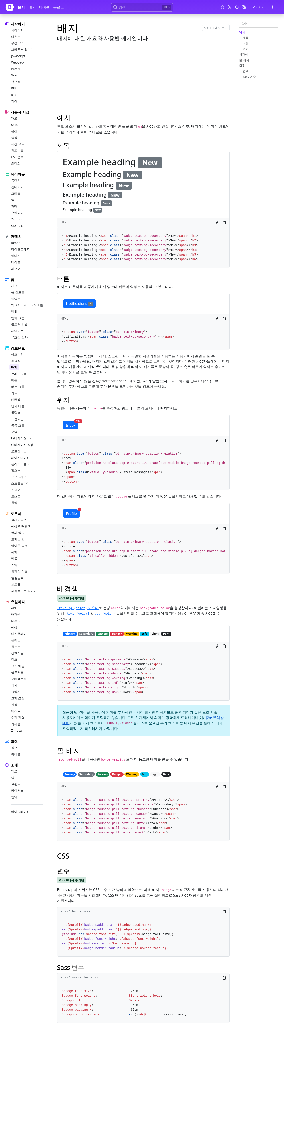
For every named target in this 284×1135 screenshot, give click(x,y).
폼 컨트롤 (17, 292)
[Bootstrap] (9, 7)
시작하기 (17, 30)
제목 (246, 38)
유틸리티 (17, 213)
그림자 (15, 692)
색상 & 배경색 (21, 526)
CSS (241, 65)
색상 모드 (17, 144)
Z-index (16, 219)
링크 (14, 659)
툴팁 (14, 503)
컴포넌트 (17, 150)
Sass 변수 (249, 76)
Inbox (72, 424)
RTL (13, 95)
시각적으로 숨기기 (24, 591)
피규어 (15, 268)
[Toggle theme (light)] (274, 7)
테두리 (15, 621)
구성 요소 (17, 43)
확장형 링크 (19, 571)
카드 (14, 393)
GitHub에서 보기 (216, 28)
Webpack (17, 62)
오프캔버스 (19, 451)
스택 (14, 565)
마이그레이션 (20, 811)
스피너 (15, 490)
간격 (14, 704)
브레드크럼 (19, 374)
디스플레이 (19, 634)
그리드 (15, 193)
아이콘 (44, 7)
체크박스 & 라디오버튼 (27, 305)
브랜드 (15, 784)
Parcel (15, 69)
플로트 (15, 646)
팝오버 (15, 470)
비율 (14, 558)
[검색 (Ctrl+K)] (142, 7)
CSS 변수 (17, 157)
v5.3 (259, 7)
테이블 (15, 262)
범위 (14, 311)
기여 (14, 101)
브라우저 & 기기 (22, 49)
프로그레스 (19, 477)
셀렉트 (15, 298)
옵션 (14, 131)
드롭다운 (17, 419)
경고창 (15, 361)
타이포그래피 (20, 249)
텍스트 (15, 711)
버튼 (14, 380)
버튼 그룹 (17, 386)
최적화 (15, 163)
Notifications (79, 303)
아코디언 (17, 354)
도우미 (78, 607)
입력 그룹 (17, 318)
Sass (14, 125)
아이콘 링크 (19, 545)
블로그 (58, 7)
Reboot (16, 243)
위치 (14, 552)
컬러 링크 (17, 533)
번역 (14, 797)
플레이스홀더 (20, 464)
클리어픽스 (19, 520)
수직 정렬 (17, 717)
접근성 (15, 82)
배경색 (15, 614)
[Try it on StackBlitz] (217, 222)
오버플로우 (19, 679)
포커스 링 (17, 539)
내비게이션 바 (21, 438)
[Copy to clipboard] (224, 222)
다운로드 (17, 36)
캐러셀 (15, 399)
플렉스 (15, 640)
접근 (14, 747)
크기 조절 (17, 698)
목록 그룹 (17, 425)
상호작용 (17, 653)
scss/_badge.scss (76, 911)
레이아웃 (17, 331)
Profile (72, 512)
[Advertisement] (143, 77)
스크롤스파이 (20, 483)
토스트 (15, 496)
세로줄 (15, 584)
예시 (32, 7)
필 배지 (244, 60)
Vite (14, 75)
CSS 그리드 (19, 225)
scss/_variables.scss (79, 977)
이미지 (15, 256)
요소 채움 (17, 666)
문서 (21, 7)
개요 (14, 118)
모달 (14, 432)
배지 (14, 367)
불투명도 (17, 672)
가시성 (15, 724)
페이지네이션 (20, 457)
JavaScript (18, 56)
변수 (246, 71)
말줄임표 (17, 578)
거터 (14, 206)
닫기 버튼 (17, 406)
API (13, 608)
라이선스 (17, 790)
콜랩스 (15, 412)
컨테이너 (17, 187)
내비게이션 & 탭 (22, 445)
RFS (13, 88)
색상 (14, 137)
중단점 (15, 180)
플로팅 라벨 (19, 324)
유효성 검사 (19, 337)
